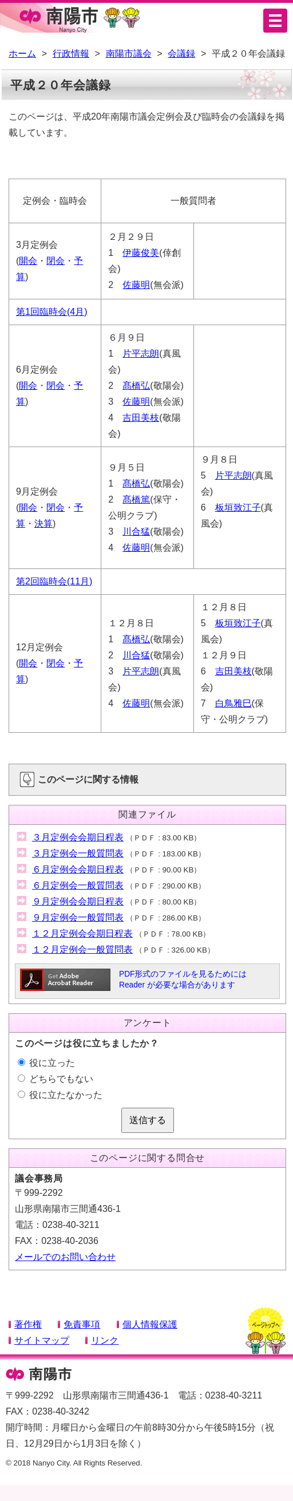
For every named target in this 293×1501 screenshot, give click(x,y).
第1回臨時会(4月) (51, 312)
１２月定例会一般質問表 (82, 949)
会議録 (181, 53)
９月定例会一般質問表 (78, 917)
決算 (43, 523)
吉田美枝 (140, 417)
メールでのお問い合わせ (65, 1257)
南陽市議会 (129, 53)
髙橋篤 (136, 499)
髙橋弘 (136, 385)
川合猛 (136, 531)
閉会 (55, 261)
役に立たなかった (60, 1095)
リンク (104, 1340)
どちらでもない (55, 1079)
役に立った (46, 1063)
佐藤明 (136, 285)
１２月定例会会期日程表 (82, 933)
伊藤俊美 (140, 253)
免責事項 (82, 1324)
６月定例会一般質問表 (78, 885)
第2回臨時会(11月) (54, 581)
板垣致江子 (238, 507)
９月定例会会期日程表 (78, 901)
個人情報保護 (149, 1324)
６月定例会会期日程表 (78, 869)
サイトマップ (41, 1340)
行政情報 (71, 53)
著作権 (28, 1324)
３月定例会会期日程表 (78, 837)
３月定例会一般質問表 (78, 853)
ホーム (22, 53)
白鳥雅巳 (233, 703)
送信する (147, 1120)
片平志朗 (140, 353)
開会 (28, 261)
